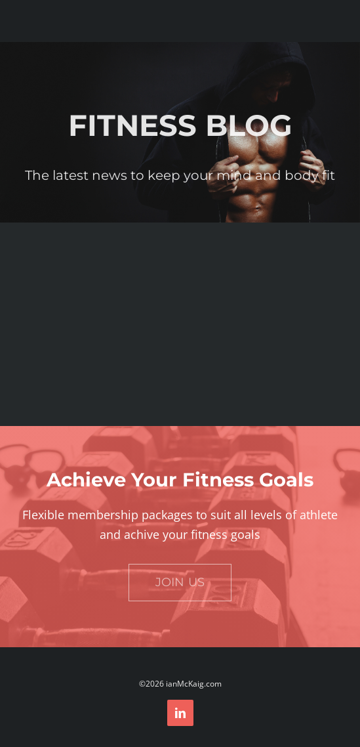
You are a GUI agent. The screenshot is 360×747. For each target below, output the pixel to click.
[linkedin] (180, 713)
